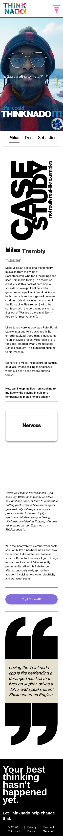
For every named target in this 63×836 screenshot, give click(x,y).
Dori (29, 137)
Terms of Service (48, 829)
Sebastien (47, 137)
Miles (14, 137)
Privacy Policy (31, 829)
